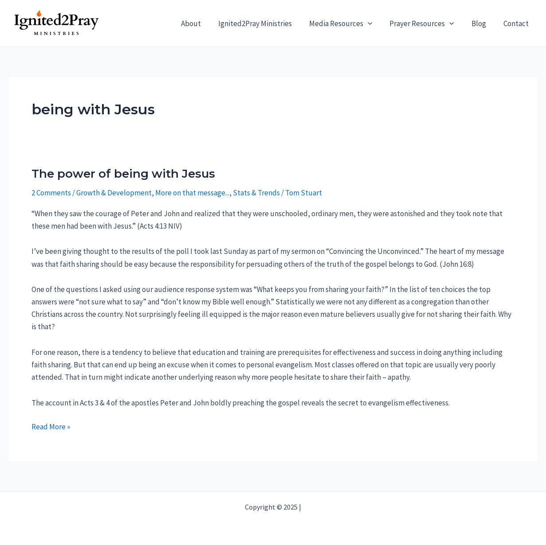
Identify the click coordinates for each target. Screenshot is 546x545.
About (203, 23)
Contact (517, 23)
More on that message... (192, 193)
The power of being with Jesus (123, 174)
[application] (375, 23)
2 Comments (51, 193)
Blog (482, 23)
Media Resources (348, 23)
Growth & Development (114, 193)
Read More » (50, 426)
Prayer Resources (427, 23)
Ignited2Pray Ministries (265, 23)
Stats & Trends (256, 193)
